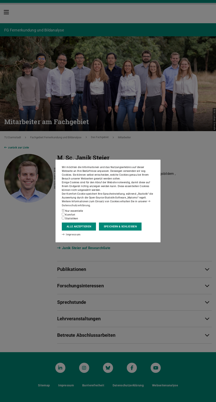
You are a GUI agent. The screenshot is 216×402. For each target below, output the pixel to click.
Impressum (70, 234)
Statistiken (70, 218)
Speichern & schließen (120, 226)
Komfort (68, 214)
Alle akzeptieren (79, 226)
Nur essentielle (72, 210)
